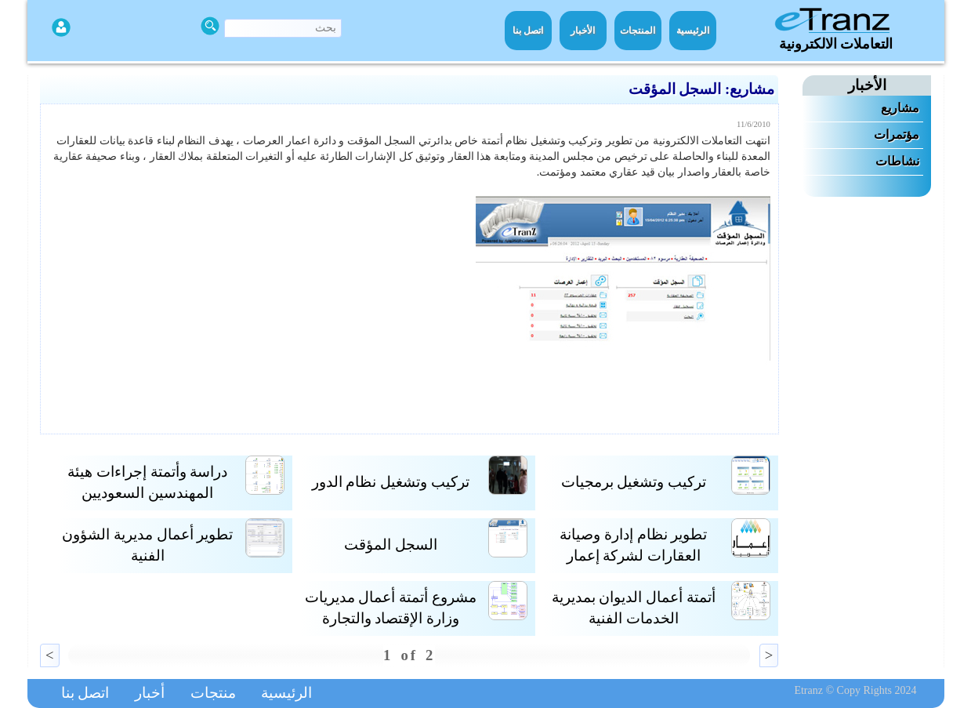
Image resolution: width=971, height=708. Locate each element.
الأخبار (583, 30)
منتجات (213, 692)
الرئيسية (692, 30)
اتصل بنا (528, 30)
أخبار (150, 692)
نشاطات (897, 161)
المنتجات (637, 30)
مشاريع (900, 107)
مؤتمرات (896, 134)
